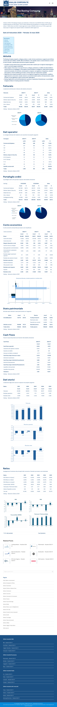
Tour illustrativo (41, 533)
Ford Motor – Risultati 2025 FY (9, 645)
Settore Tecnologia (7, 617)
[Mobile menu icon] (52, 3)
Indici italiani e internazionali (8, 580)
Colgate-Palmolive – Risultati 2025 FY (10, 648)
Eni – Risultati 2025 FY (7, 674)
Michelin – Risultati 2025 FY (8, 661)
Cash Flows (7, 49)
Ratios (6, 52)
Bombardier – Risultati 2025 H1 (45, 551)
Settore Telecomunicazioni (8, 620)
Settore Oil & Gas (6, 609)
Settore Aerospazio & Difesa (9, 583)
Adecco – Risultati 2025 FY (8, 692)
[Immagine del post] (6, 546)
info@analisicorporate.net (38, 703)
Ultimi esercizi (6, 628)
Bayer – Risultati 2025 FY (8, 666)
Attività (6, 40)
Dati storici (7, 50)
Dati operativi (8, 43)
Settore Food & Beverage (8, 601)
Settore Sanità (6, 614)
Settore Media (6, 604)
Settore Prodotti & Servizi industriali (10, 612)
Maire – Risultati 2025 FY (8, 676)
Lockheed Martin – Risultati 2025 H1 (19, 545)
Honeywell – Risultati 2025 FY (9, 650)
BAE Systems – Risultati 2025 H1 (45, 559)
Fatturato (7, 41)
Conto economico (8, 46)
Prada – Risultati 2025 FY (8, 690)
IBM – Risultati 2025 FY (7, 642)
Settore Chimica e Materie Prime (9, 588)
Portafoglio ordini (8, 44)
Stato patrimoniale (9, 47)
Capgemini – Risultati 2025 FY (9, 663)
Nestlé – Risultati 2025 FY (8, 695)
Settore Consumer (7, 593)
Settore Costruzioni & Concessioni (10, 596)
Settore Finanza (6, 598)
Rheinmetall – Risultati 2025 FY (45, 544)
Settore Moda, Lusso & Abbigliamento (10, 606)
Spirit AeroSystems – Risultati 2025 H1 (18, 552)
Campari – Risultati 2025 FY (9, 682)
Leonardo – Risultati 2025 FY (9, 679)
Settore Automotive (7, 585)
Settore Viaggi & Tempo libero (9, 625)
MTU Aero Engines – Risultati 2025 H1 (18, 559)
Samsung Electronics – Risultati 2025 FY (11, 698)
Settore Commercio (7, 591)
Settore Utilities (6, 622)
